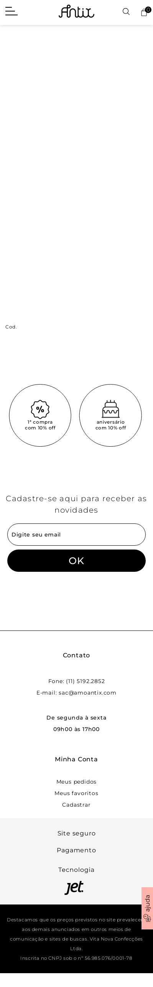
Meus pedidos (76, 781)
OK (77, 560)
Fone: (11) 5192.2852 (76, 681)
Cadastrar (76, 804)
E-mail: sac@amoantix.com (76, 692)
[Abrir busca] (126, 12)
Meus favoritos (76, 793)
